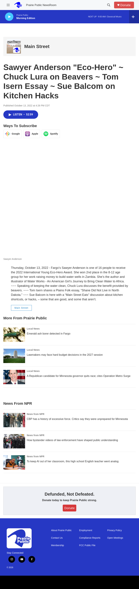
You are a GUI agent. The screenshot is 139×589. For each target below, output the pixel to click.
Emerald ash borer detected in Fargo (48, 333)
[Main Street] (14, 46)
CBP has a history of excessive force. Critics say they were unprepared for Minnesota (77, 419)
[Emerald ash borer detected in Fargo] (14, 335)
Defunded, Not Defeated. (69, 494)
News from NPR (35, 414)
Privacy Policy (114, 530)
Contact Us (57, 538)
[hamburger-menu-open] (8, 5)
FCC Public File (87, 545)
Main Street (37, 46)
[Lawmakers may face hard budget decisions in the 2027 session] (14, 356)
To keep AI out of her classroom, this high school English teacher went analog (73, 461)
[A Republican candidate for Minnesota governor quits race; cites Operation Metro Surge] (14, 377)
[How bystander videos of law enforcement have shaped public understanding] (14, 441)
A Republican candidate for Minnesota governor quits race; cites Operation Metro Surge (78, 376)
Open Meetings (115, 538)
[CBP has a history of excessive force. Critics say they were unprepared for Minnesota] (14, 420)
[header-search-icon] (109, 5)
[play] (9, 17)
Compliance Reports (89, 538)
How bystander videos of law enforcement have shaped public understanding (72, 440)
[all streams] (134, 16)
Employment (85, 530)
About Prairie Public (61, 530)
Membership (57, 545)
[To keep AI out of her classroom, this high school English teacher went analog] (14, 462)
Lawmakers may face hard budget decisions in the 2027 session (65, 354)
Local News (33, 328)
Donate (125, 5)
